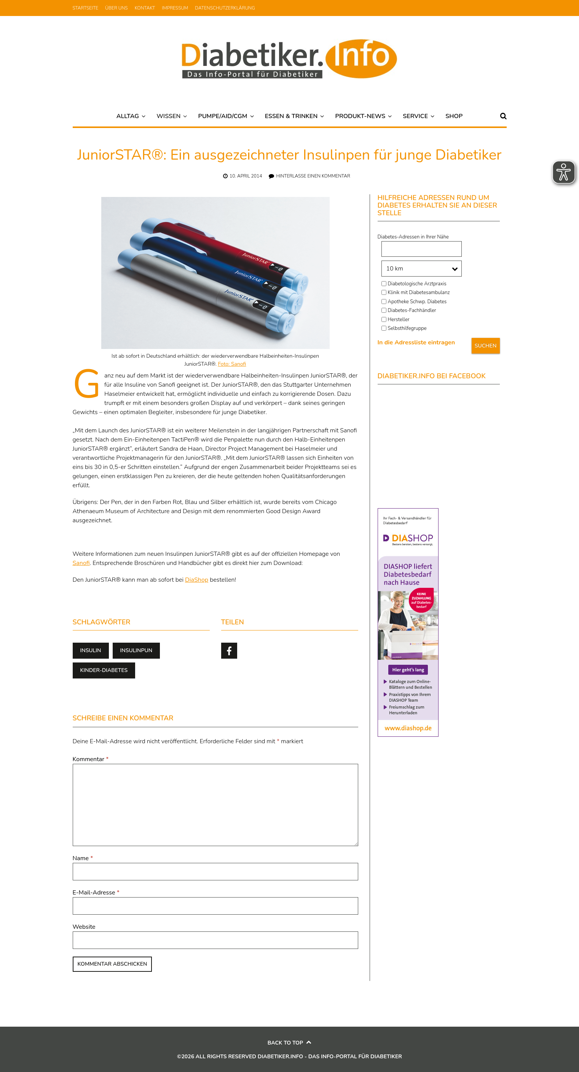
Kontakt (145, 8)
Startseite (86, 8)
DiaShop (196, 580)
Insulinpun (136, 650)
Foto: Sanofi (232, 364)
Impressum (175, 8)
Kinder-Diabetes (104, 670)
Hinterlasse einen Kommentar (313, 176)
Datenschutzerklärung (225, 8)
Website (84, 927)
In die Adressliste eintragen (416, 342)
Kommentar (91, 759)
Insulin (90, 650)
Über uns (116, 8)
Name (83, 858)
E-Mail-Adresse (96, 892)
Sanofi (81, 563)
